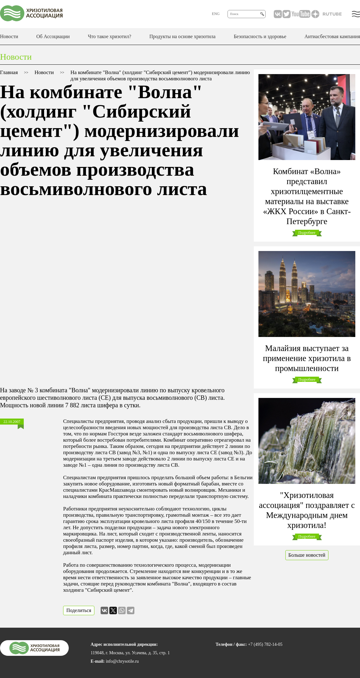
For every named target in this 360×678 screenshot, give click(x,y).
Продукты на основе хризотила (182, 36)
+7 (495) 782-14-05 (265, 644)
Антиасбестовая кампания (332, 36)
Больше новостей (306, 555)
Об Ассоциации (53, 36)
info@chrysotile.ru (122, 661)
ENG (216, 14)
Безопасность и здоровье (260, 36)
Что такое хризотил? (109, 36)
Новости (9, 36)
